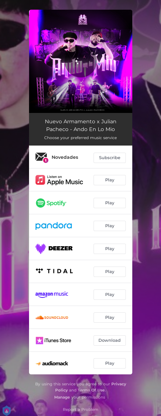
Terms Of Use (91, 390)
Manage (62, 397)
